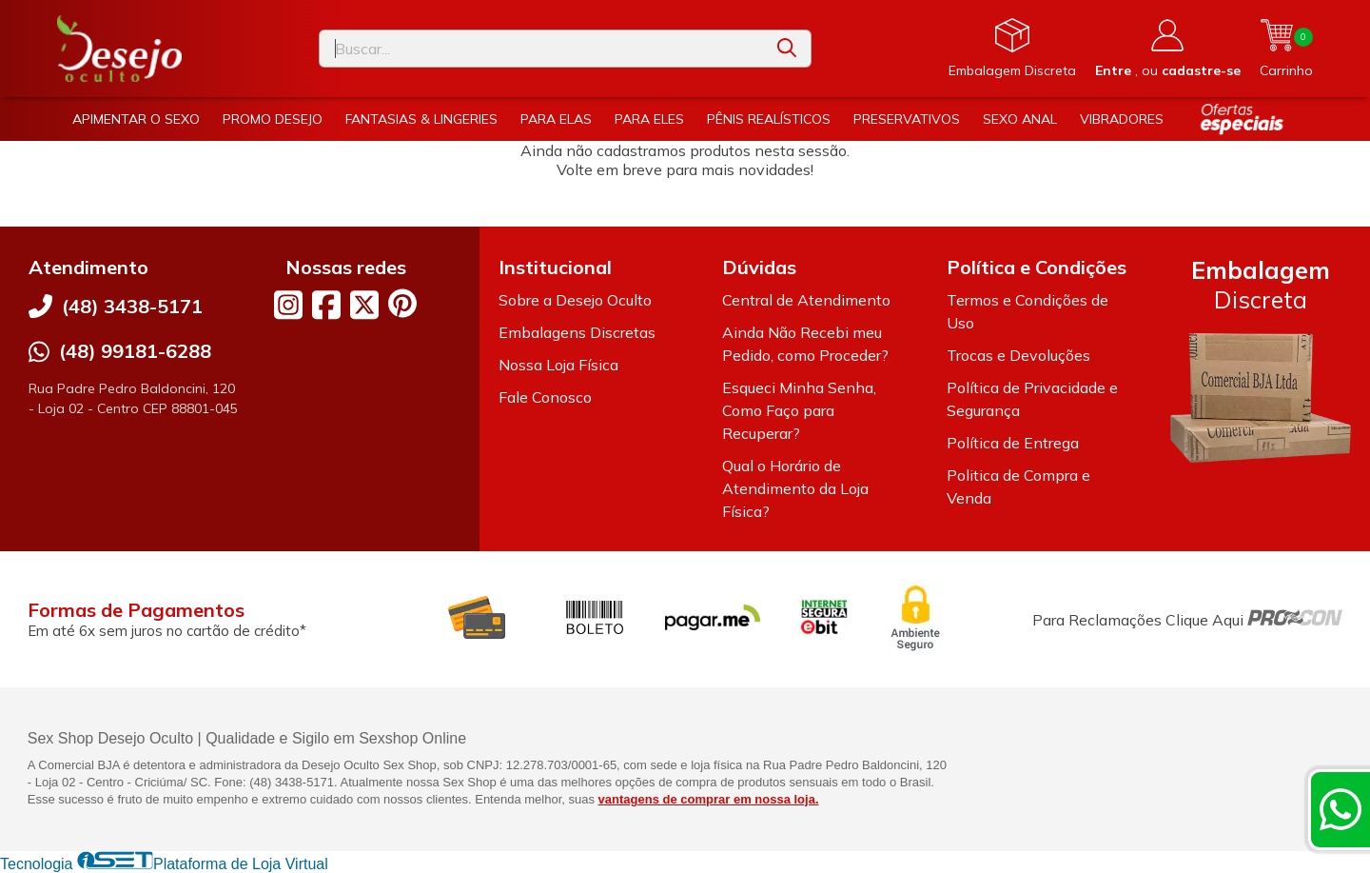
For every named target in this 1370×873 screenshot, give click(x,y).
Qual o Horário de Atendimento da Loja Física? (795, 488)
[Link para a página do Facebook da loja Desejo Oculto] (326, 304)
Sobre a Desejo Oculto (575, 299)
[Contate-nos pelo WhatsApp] (1340, 809)
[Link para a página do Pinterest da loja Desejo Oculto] (402, 303)
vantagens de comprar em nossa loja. (708, 799)
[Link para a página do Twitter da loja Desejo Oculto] (364, 304)
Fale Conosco (545, 397)
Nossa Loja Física (558, 364)
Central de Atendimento (806, 299)
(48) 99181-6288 (135, 351)
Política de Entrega (1013, 442)
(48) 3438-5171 (132, 306)
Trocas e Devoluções (1018, 355)
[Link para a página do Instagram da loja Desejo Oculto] (288, 304)
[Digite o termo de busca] (541, 48)
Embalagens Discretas (577, 332)
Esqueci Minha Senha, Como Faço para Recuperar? (799, 410)
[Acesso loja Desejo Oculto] (1168, 48)
